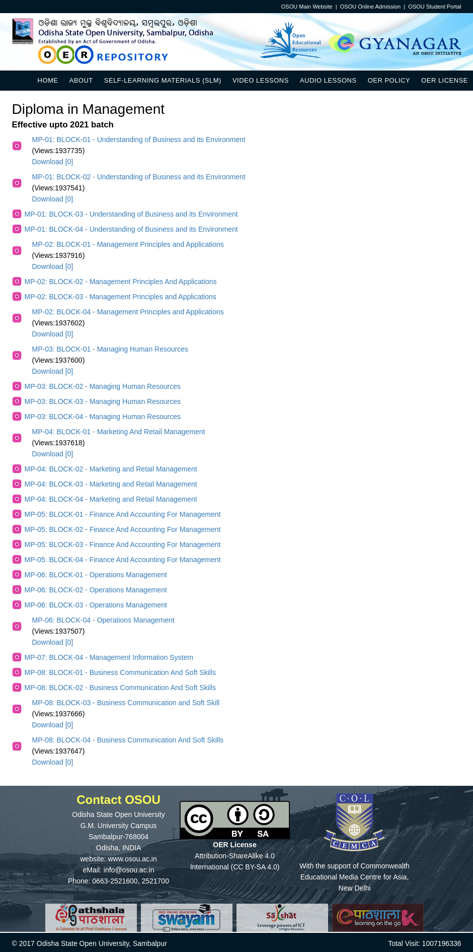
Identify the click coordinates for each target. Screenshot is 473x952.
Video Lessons (260, 80)
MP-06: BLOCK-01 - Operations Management (96, 575)
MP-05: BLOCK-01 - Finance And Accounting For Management (123, 514)
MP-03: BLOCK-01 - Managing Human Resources (110, 349)
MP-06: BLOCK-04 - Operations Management (103, 620)
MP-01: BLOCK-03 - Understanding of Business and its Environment (131, 214)
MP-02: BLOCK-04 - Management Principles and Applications (128, 312)
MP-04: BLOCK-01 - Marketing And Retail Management (118, 432)
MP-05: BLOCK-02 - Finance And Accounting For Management (123, 529)
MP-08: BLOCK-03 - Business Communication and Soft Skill (126, 703)
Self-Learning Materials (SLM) (162, 80)
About (81, 80)
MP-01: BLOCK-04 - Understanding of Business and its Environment (131, 229)
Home (48, 80)
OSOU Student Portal (434, 7)
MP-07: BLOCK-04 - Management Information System (109, 657)
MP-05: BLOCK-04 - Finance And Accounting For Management (123, 560)
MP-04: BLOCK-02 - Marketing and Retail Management (111, 469)
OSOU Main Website (307, 7)
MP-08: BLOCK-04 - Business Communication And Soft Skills (128, 740)
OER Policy (389, 80)
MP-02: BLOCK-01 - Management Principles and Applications (128, 244)
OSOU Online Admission (370, 7)
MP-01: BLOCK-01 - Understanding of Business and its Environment (139, 139)
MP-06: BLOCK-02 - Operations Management (96, 590)
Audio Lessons (328, 80)
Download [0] (52, 162)
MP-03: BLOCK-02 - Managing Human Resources (103, 386)
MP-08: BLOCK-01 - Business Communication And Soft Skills (120, 672)
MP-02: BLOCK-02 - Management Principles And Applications (121, 282)
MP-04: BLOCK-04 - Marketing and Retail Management (111, 499)
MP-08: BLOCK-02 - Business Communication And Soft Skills (120, 688)
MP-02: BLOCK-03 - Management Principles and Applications (120, 297)
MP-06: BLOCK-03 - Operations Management (96, 605)
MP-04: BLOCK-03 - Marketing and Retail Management (111, 484)
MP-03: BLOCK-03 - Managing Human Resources (103, 401)
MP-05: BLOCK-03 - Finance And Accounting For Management (123, 544)
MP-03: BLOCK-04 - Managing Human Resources (103, 417)
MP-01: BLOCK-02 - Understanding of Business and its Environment (139, 177)
